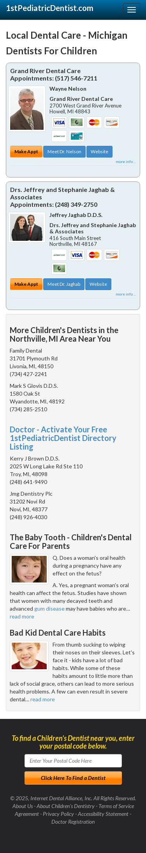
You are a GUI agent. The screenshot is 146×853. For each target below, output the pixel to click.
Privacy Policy (58, 813)
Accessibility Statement (103, 813)
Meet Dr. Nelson (64, 151)
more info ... (126, 161)
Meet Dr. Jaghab (63, 284)
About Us (22, 806)
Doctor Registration (73, 821)
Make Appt (26, 151)
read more (22, 616)
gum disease (49, 608)
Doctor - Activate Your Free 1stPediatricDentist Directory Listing (63, 438)
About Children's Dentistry (66, 806)
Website (99, 151)
